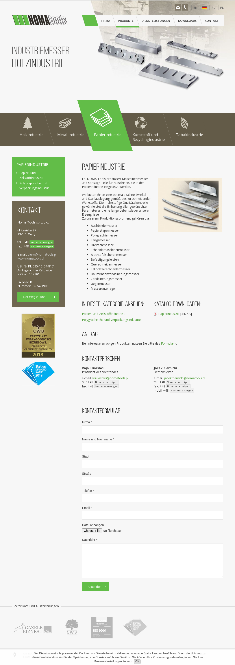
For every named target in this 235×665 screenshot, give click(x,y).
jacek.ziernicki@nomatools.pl (184, 378)
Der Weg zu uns (34, 297)
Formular (167, 343)
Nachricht (89, 539)
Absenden (94, 587)
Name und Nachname (98, 439)
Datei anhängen (93, 525)
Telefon (88, 490)
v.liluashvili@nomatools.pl (110, 378)
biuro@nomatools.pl (42, 254)
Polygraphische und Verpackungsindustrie (111, 320)
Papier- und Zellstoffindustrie (102, 314)
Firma (87, 422)
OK (137, 661)
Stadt (85, 456)
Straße (86, 473)
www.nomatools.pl (30, 258)
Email (87, 508)
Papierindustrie (168, 314)
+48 (103, 382)
